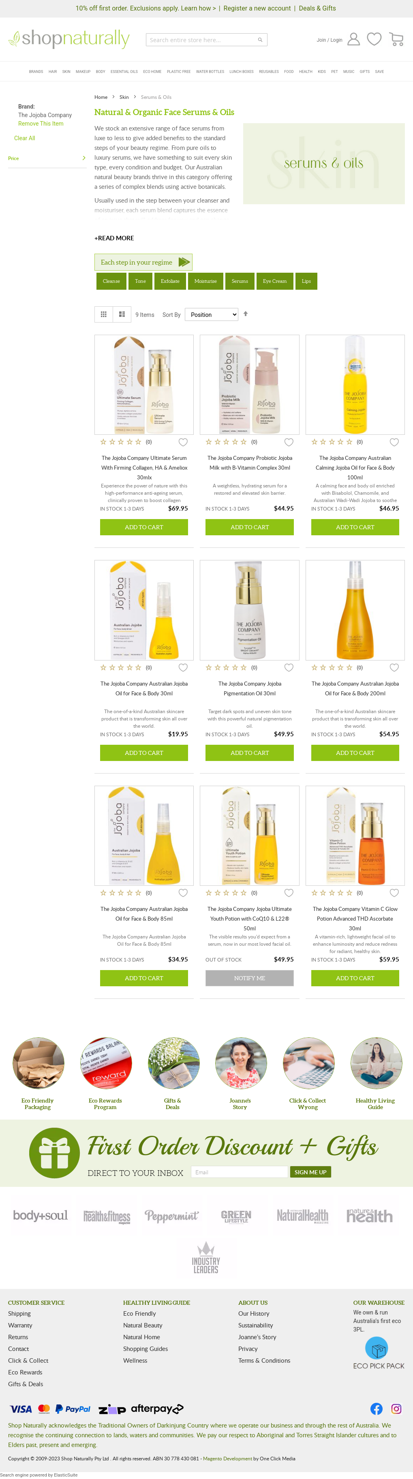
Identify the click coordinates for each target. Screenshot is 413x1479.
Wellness (135, 1360)
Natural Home (141, 1337)
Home (101, 97)
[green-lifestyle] (237, 1215)
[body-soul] (41, 1215)
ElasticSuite (65, 1475)
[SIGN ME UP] (311, 1172)
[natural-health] (303, 1215)
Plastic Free (178, 72)
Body (100, 72)
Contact (18, 1348)
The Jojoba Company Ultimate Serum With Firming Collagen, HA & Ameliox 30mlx (144, 467)
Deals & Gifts (317, 8)
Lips (306, 281)
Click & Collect (28, 1360)
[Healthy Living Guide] (376, 1063)
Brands (36, 72)
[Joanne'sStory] (241, 1063)
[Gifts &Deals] (173, 1063)
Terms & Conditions (264, 1360)
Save (379, 72)
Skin (66, 72)
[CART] (396, 39)
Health (305, 72)
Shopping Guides (145, 1348)
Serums (240, 281)
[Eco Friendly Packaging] (38, 1063)
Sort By (172, 315)
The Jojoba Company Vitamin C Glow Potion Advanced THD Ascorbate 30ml (355, 918)
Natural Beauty (143, 1325)
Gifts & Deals (25, 1384)
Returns (18, 1337)
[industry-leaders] (206, 1258)
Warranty (20, 1325)
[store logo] (69, 39)
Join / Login (329, 40)
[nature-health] (368, 1215)
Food (288, 72)
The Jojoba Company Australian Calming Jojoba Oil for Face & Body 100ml (355, 467)
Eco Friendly (139, 1313)
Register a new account (257, 8)
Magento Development (227, 1458)
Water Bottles (210, 72)
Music (348, 72)
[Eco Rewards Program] (106, 1063)
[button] (183, 441)
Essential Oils (124, 72)
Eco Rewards (25, 1372)
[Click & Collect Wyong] (308, 1063)
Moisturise (206, 281)
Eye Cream (275, 281)
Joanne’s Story (257, 1337)
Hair (53, 72)
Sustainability (255, 1325)
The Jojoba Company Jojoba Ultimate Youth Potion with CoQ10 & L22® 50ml (250, 918)
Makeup (83, 72)
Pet (334, 72)
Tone (140, 281)
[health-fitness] (106, 1215)
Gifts (365, 72)
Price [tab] (13, 158)
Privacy (248, 1348)
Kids (321, 72)
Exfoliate (170, 281)
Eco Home (152, 72)
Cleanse (111, 281)
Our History (254, 1313)
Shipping (19, 1313)
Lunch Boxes (242, 72)
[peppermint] (172, 1215)
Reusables (269, 72)
